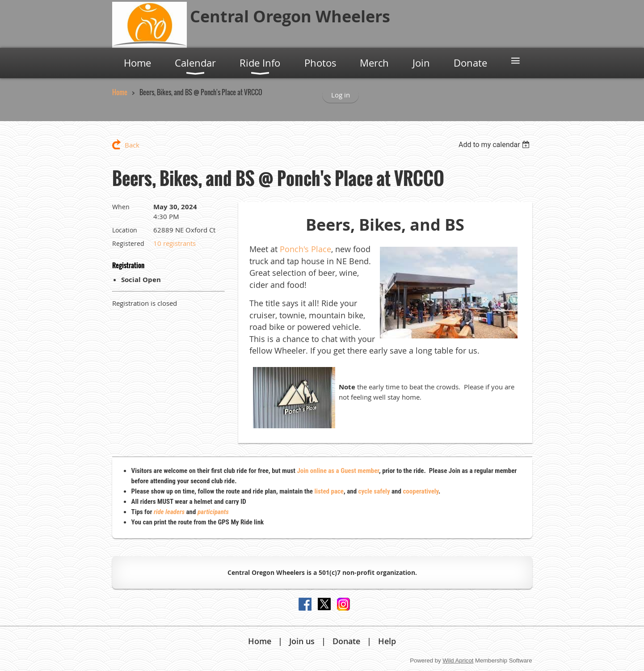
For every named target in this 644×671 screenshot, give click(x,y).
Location (124, 230)
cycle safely (374, 491)
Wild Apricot (457, 660)
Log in (340, 94)
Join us (302, 641)
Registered (128, 243)
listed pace (329, 491)
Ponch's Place (305, 249)
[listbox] (495, 144)
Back (132, 144)
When (121, 207)
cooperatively (420, 491)
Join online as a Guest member (338, 471)
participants (213, 512)
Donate (346, 641)
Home (119, 92)
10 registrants (174, 243)
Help (387, 641)
